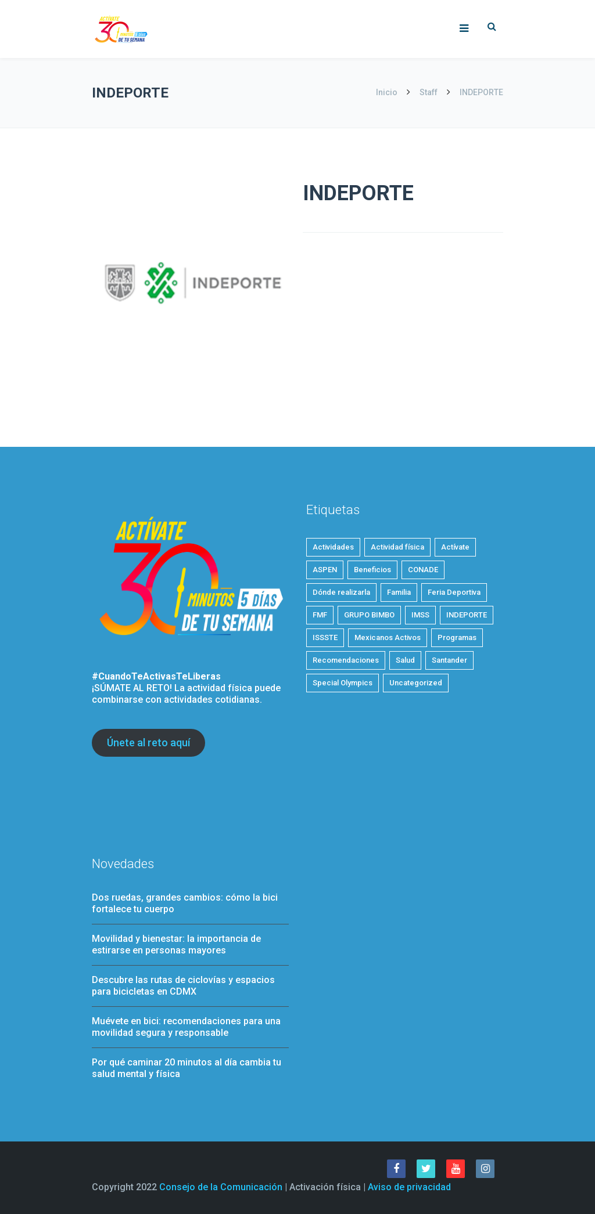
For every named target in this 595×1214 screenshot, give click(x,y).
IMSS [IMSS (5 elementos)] (420, 614)
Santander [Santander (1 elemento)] (449, 660)
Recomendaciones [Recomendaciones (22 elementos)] (346, 660)
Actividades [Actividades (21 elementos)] (333, 547)
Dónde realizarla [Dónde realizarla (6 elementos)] (341, 592)
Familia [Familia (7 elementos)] (399, 592)
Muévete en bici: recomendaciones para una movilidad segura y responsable (186, 1027)
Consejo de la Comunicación (220, 1187)
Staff (428, 92)
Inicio (387, 92)
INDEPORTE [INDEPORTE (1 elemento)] (466, 614)
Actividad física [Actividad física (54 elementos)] (397, 547)
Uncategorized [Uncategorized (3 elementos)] (415, 682)
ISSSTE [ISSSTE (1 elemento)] (325, 637)
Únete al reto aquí (148, 742)
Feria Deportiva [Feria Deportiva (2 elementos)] (454, 592)
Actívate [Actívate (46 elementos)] (455, 547)
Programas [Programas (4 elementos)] (457, 637)
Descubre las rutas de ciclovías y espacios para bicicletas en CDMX (183, 985)
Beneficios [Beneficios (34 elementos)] (372, 569)
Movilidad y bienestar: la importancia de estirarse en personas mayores (176, 944)
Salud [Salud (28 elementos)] (405, 660)
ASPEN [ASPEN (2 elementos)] (325, 569)
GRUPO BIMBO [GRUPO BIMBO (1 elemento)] (369, 614)
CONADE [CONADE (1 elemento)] (423, 569)
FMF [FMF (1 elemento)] (320, 614)
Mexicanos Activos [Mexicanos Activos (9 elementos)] (387, 637)
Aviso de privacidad (409, 1187)
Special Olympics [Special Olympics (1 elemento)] (342, 682)
